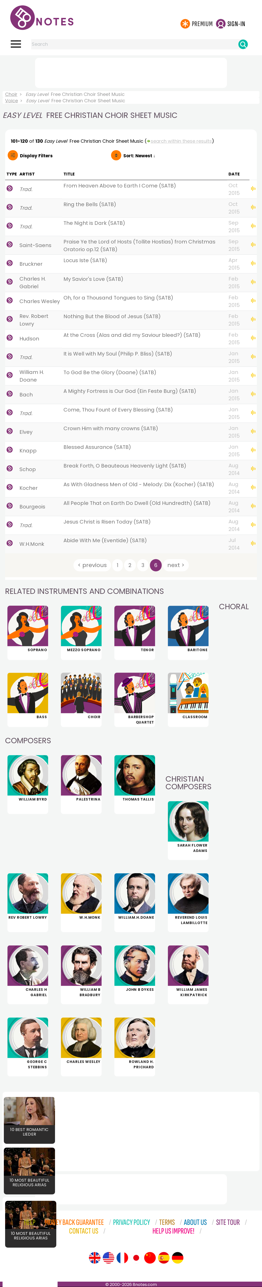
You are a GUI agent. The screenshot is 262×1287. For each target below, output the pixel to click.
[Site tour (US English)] (108, 1257)
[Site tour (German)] (177, 1257)
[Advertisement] (131, 71)
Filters (36, 156)
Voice (11, 100)
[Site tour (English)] (94, 1257)
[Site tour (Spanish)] (163, 1257)
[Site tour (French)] (122, 1257)
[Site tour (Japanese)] (136, 1257)
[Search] (243, 44)
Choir (11, 94)
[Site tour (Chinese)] (150, 1257)
